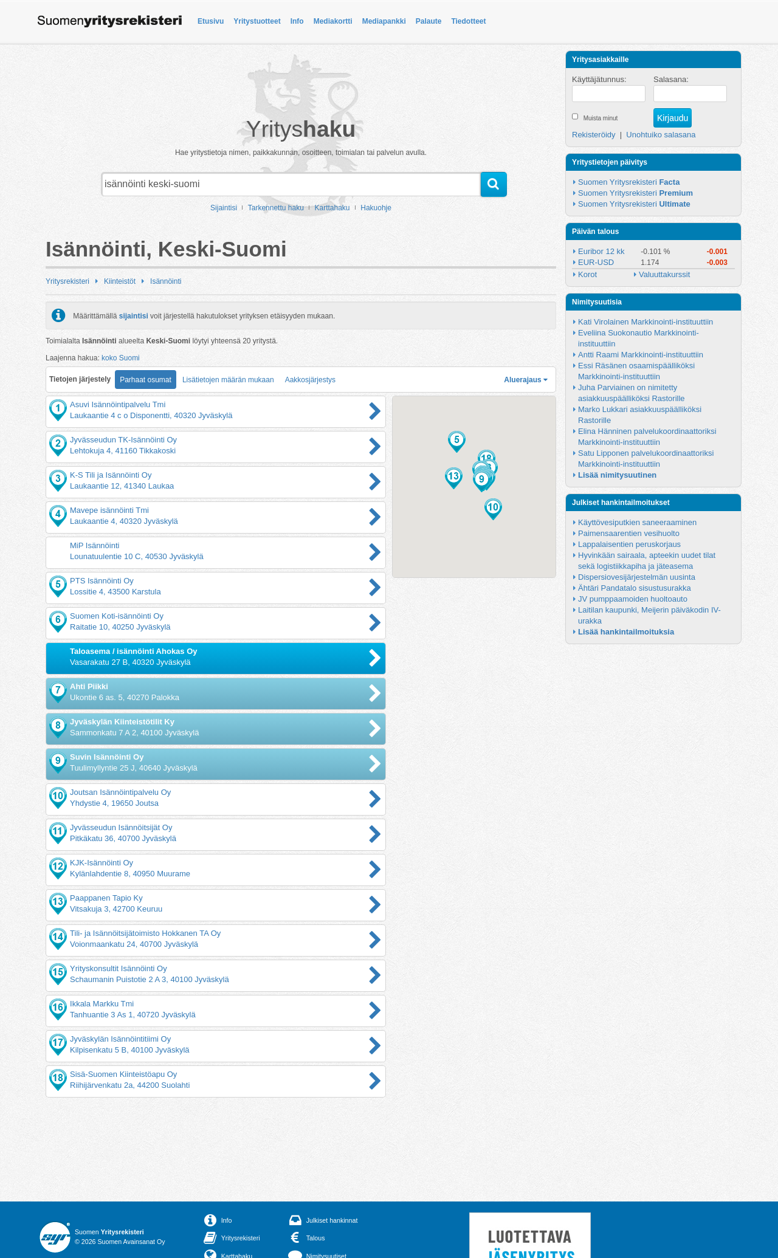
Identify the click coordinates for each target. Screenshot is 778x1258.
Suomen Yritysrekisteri (629, 182)
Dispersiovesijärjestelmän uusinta (636, 577)
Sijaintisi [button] (223, 208)
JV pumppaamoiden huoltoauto (632, 598)
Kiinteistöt (120, 281)
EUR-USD (596, 262)
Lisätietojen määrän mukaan (228, 380)
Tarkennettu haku (276, 208)
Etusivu (211, 21)
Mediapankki (384, 21)
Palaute (429, 21)
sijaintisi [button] (133, 315)
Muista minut (601, 118)
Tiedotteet (468, 21)
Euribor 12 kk (601, 251)
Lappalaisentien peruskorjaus (629, 544)
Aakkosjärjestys (310, 380)
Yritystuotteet (256, 21)
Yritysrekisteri (67, 281)
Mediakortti (333, 21)
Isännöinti (165, 281)
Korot (587, 274)
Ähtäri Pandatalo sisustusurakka (634, 588)
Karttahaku (332, 208)
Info (297, 21)
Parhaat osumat (145, 380)
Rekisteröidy (594, 134)
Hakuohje (375, 208)
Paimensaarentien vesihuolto (629, 533)
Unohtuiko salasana (660, 134)
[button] (457, 442)
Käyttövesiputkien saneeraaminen (637, 522)
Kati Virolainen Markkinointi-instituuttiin (645, 321)
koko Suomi (121, 358)
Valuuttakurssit (664, 274)
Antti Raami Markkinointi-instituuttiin (640, 354)
